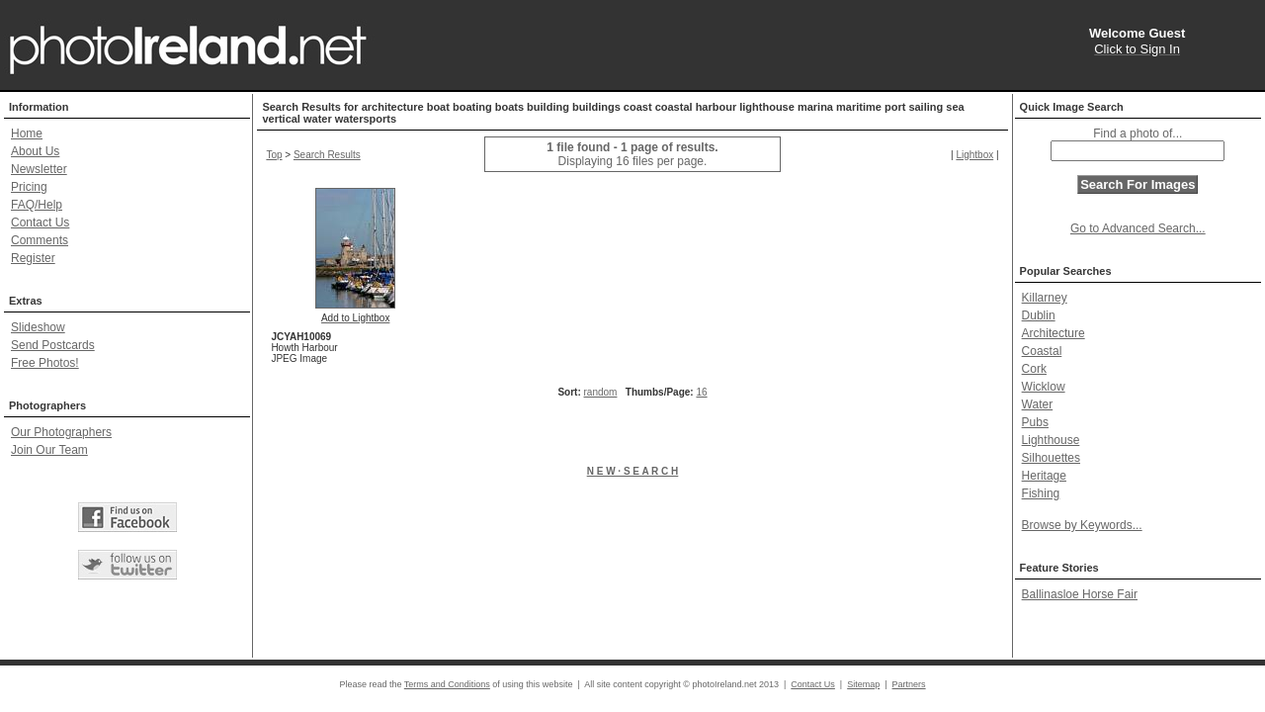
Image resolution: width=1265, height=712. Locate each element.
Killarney (1044, 298)
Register (33, 258)
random (601, 392)
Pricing (29, 187)
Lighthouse (1051, 440)
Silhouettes (1051, 458)
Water (1038, 404)
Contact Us (40, 222)
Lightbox (974, 154)
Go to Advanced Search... (1138, 228)
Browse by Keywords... (1082, 525)
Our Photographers (61, 432)
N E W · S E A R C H (633, 471)
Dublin (1038, 315)
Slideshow (38, 327)
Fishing (1041, 493)
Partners (909, 684)
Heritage (1044, 476)
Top (274, 154)
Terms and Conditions (447, 684)
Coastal (1042, 351)
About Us (35, 151)
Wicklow (1043, 387)
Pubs (1035, 422)
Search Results (327, 154)
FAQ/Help (36, 205)
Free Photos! (45, 363)
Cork (1034, 369)
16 (701, 392)
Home (26, 133)
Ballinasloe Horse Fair (1080, 594)
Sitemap (863, 684)
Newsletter (39, 169)
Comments (39, 240)
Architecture (1053, 333)
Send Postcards (53, 345)
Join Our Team (49, 450)
